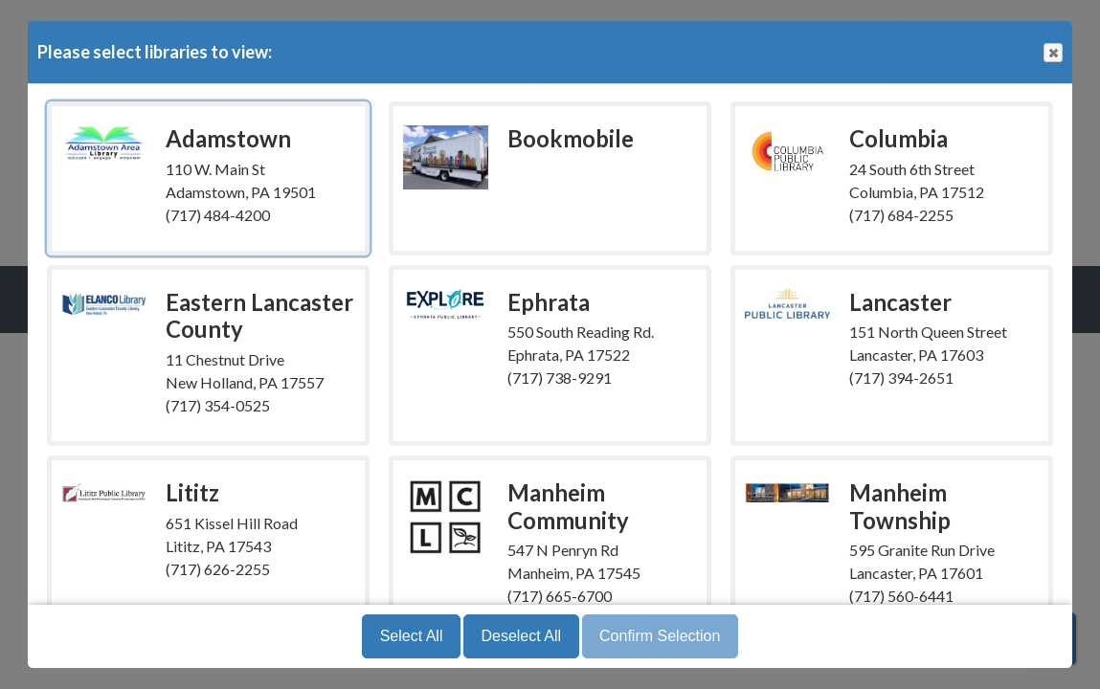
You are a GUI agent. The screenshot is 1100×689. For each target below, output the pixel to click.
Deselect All (521, 636)
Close (1052, 53)
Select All (411, 636)
